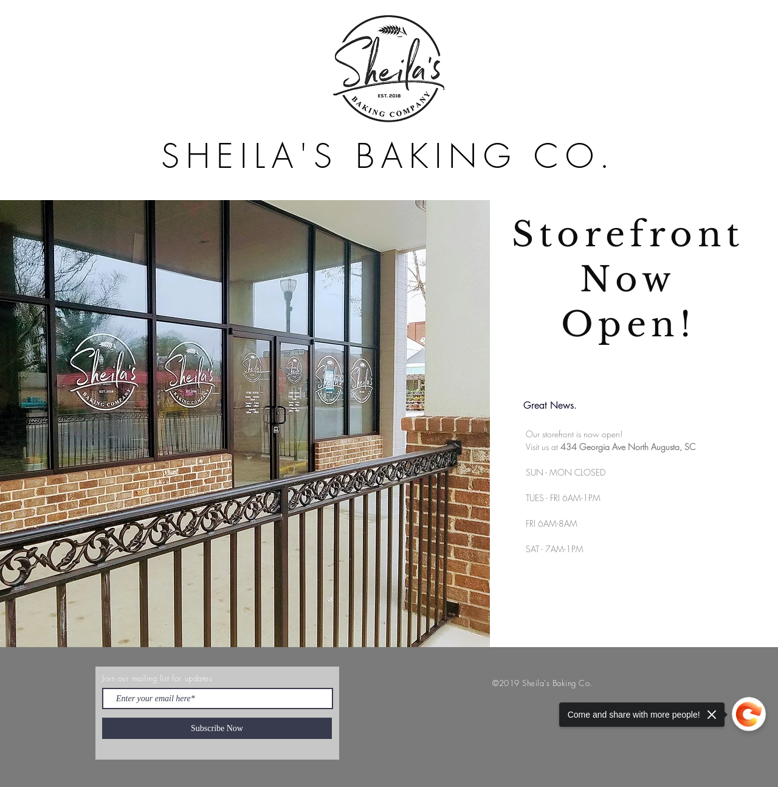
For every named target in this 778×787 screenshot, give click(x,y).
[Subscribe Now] (217, 728)
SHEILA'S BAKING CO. (388, 156)
